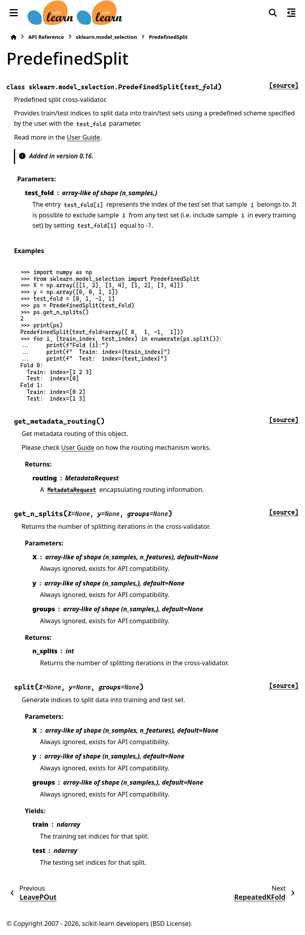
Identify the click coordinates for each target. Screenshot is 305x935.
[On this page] (291, 12)
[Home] (13, 37)
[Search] (273, 12)
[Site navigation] (13, 12)
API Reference (46, 36)
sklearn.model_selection (106, 36)
